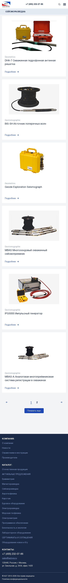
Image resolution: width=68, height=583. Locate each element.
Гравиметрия (8, 479)
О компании (7, 443)
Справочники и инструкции (15, 453)
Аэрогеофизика (9, 494)
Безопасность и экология (14, 528)
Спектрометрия (9, 518)
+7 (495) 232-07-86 (34, 4)
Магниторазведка (10, 484)
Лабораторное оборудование (16, 533)
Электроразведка (10, 508)
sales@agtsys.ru (9, 558)
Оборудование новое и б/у (15, 543)
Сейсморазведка (15, 12)
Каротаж (6, 499)
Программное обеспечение (15, 523)
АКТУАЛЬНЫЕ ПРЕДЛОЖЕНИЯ (16, 474)
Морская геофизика (11, 513)
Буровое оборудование (13, 504)
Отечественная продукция (15, 469)
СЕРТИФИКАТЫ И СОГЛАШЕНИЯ (17, 538)
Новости (6, 448)
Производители (9, 458)
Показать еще (34, 411)
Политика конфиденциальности (14, 579)
